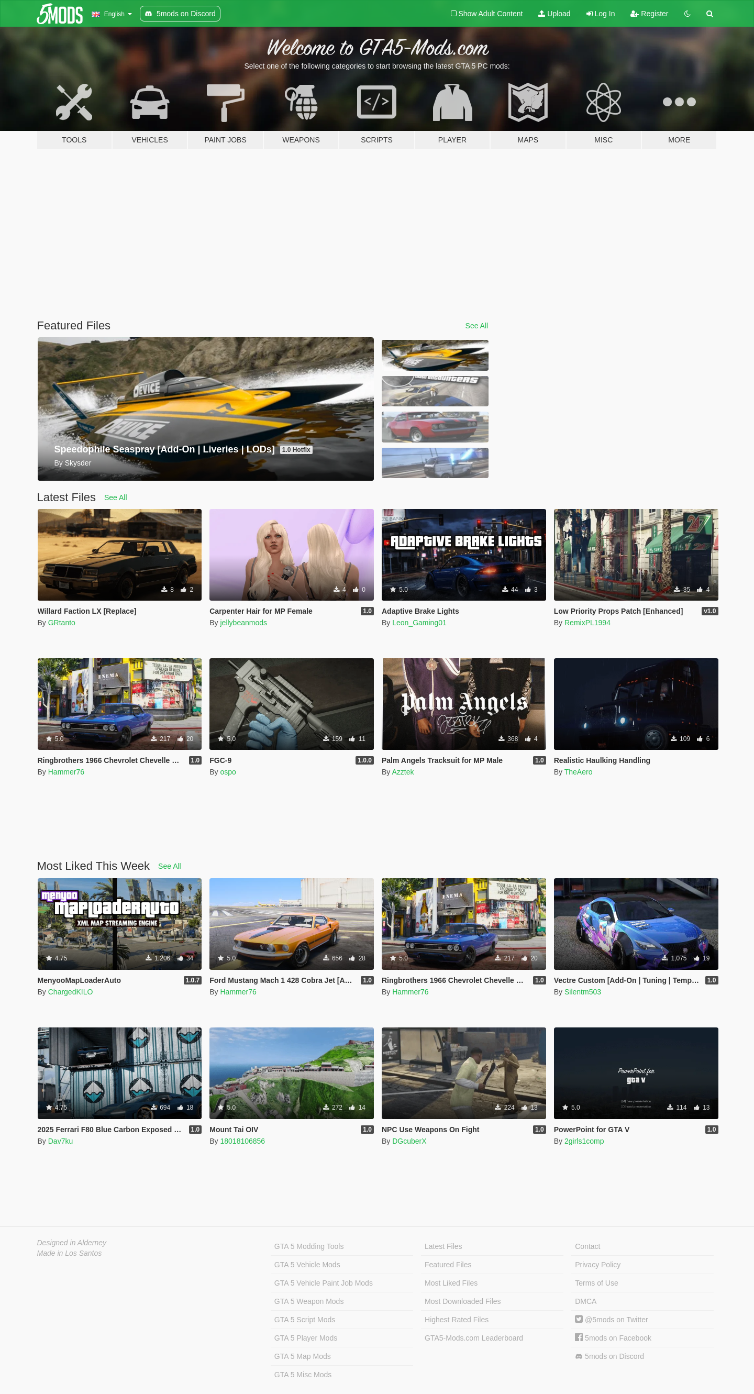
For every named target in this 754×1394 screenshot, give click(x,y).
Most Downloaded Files (463, 1301)
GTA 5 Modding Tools (309, 1246)
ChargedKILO (70, 992)
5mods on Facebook (613, 1338)
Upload (554, 13)
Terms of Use (596, 1283)
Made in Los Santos (69, 1253)
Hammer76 (66, 772)
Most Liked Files (451, 1283)
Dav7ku (60, 1141)
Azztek (403, 772)
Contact (587, 1246)
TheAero (578, 772)
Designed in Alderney (72, 1242)
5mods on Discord (609, 1356)
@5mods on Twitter (611, 1319)
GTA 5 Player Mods (305, 1338)
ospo (228, 772)
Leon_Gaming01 (419, 622)
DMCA (585, 1301)
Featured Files (448, 1264)
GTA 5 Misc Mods (302, 1374)
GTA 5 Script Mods (304, 1319)
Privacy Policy (597, 1264)
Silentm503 (582, 992)
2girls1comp (584, 1141)
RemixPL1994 (587, 622)
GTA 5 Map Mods (302, 1356)
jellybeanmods (243, 622)
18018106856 (242, 1141)
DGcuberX (409, 1141)
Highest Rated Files (457, 1319)
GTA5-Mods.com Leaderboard (474, 1338)
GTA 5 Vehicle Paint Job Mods (323, 1283)
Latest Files (443, 1246)
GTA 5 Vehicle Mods (307, 1264)
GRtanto (61, 622)
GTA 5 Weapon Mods (309, 1301)
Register (649, 13)
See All (477, 326)
